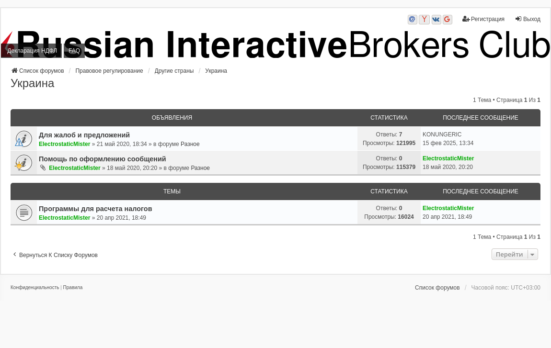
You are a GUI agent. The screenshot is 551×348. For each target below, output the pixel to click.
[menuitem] (35, 287)
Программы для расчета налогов (95, 209)
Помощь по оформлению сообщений (102, 159)
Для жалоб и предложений (84, 135)
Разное (190, 144)
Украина (32, 83)
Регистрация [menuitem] (483, 18)
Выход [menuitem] (527, 18)
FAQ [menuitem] (74, 50)
